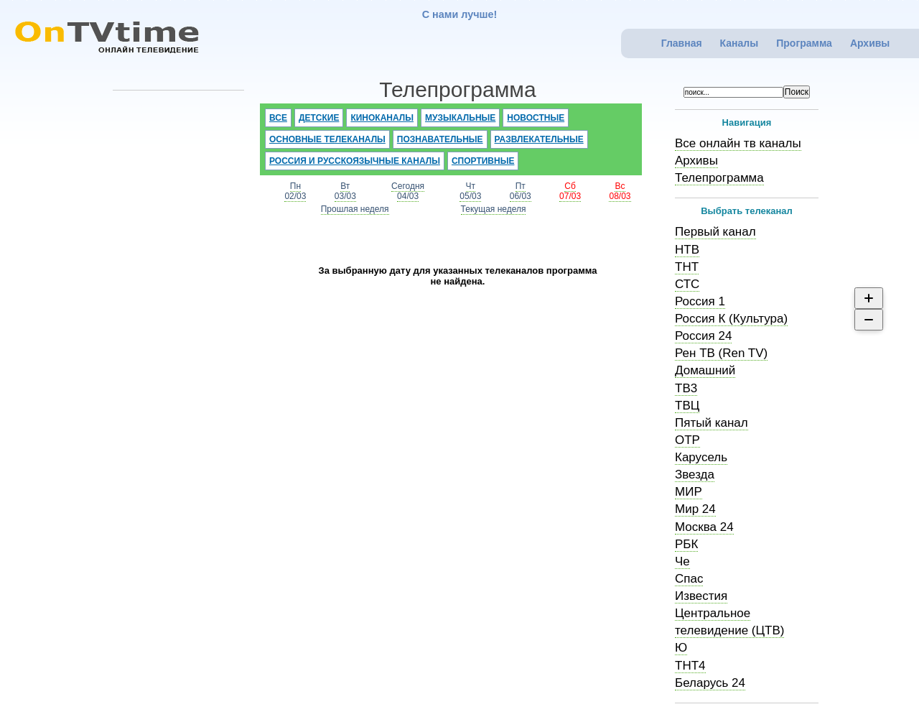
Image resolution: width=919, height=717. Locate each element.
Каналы (739, 43)
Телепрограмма (719, 178)
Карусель (701, 457)
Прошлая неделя (355, 209)
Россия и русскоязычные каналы (354, 161)
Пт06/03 (520, 191)
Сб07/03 (570, 191)
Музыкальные (460, 118)
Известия (701, 596)
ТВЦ (687, 405)
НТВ (687, 249)
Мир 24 (695, 509)
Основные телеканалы (327, 139)
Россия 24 (703, 336)
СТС (687, 284)
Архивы (870, 43)
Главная (681, 43)
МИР (688, 492)
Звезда (694, 474)
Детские (319, 118)
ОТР (687, 440)
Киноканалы (382, 118)
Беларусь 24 (710, 683)
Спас (689, 579)
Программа (804, 43)
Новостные (535, 118)
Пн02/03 (295, 191)
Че (682, 561)
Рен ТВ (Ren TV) (721, 353)
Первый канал (715, 232)
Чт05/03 (470, 191)
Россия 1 (700, 301)
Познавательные (440, 139)
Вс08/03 (619, 191)
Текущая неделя (493, 209)
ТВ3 (686, 388)
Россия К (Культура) (731, 318)
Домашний (705, 370)
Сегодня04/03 (407, 191)
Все (278, 118)
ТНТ (687, 267)
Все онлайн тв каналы (738, 143)
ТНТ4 (690, 665)
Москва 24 (704, 527)
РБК (686, 544)
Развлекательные (539, 139)
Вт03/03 (345, 191)
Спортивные (483, 161)
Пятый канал (711, 423)
